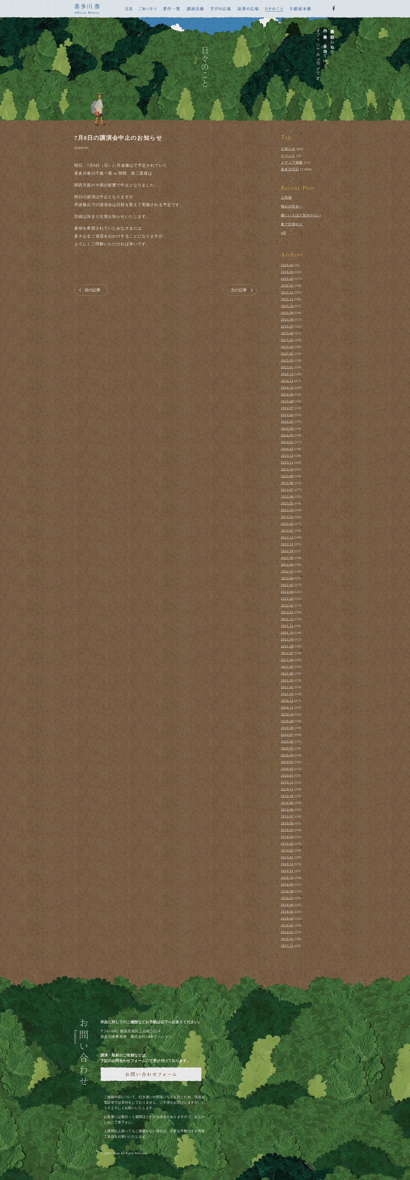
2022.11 (287, 544)
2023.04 (287, 510)
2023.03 (287, 517)
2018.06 (287, 905)
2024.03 (287, 435)
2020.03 (287, 762)
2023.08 (287, 483)
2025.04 (287, 347)
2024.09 (287, 394)
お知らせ (288, 149)
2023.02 (287, 524)
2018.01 (287, 939)
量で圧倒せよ (292, 224)
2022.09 (287, 558)
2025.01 (287, 367)
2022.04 (287, 592)
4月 (283, 233)
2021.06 (287, 660)
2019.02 (287, 850)
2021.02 (287, 687)
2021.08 (287, 646)
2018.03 (287, 925)
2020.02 (287, 769)
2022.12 (287, 537)
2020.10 (287, 714)
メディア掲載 (292, 162)
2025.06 (287, 333)
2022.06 (287, 578)
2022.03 (287, 598)
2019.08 (287, 809)
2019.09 (287, 803)
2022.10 (287, 551)
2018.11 (287, 871)
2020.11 (287, 707)
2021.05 (287, 667)
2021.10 (287, 632)
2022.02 (287, 605)
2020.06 (287, 741)
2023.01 (287, 530)
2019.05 (287, 830)
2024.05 (287, 422)
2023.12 (287, 456)
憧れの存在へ (292, 206)
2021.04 (287, 673)
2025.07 (287, 326)
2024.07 (287, 408)
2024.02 (287, 442)
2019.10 (287, 796)
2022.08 (287, 564)
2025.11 (287, 299)
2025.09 (287, 313)
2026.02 (287, 279)
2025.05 (287, 340)
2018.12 (287, 864)
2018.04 (287, 918)
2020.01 (287, 775)
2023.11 (287, 462)
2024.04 (287, 428)
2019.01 (287, 857)
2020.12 (287, 701)
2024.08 (287, 401)
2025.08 (287, 319)
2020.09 (287, 721)
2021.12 (287, 619)
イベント (288, 156)
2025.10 (287, 306)
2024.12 (287, 374)
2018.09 (287, 884)
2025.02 (287, 360)
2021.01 (287, 694)
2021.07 (287, 653)
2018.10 (287, 878)
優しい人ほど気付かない (301, 215)
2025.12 (287, 292)
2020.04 (287, 755)
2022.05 (287, 585)
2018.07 (287, 898)
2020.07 (287, 735)
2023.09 (287, 476)
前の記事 (92, 290)
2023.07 (287, 490)
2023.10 (287, 469)
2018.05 (287, 912)
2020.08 (287, 728)
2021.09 (287, 639)
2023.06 (287, 496)
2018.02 (287, 932)
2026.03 (287, 272)
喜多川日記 (290, 169)
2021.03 (287, 680)
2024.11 (287, 381)
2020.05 (287, 748)
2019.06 (287, 823)
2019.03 (287, 843)
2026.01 (287, 285)
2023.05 (287, 503)
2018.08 (287, 891)
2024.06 (287, 415)
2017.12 (287, 946)
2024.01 (287, 449)
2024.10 (287, 387)
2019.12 (287, 782)
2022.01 (287, 612)
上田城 (286, 197)
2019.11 (287, 789)
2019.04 (287, 837)
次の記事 (239, 290)
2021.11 (287, 626)
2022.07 (287, 571)
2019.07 (287, 816)
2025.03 (287, 353)
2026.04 (287, 265)
